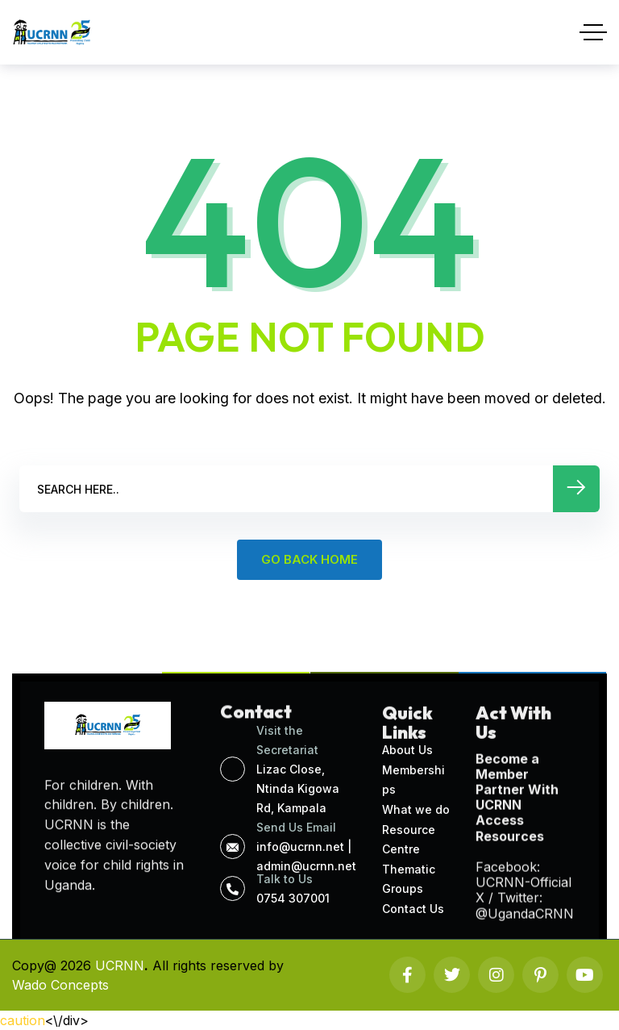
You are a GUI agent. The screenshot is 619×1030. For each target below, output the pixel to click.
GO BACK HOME (309, 559)
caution (22, 1020)
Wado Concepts (60, 985)
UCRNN (119, 965)
